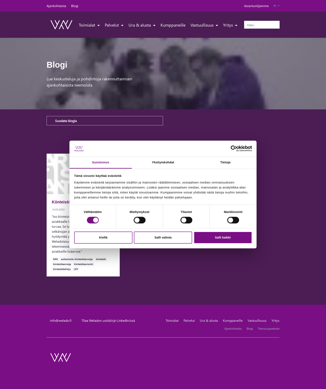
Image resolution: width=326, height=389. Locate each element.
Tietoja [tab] (225, 162)
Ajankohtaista (56, 6)
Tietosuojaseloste (268, 328)
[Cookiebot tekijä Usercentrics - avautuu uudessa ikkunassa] (234, 149)
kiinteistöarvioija (62, 264)
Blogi (74, 6)
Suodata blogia (66, 121)
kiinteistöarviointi (83, 264)
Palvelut (112, 25)
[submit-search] (276, 25)
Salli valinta (163, 237)
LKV (76, 269)
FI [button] (275, 6)
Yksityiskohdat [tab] (163, 162)
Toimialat (87, 25)
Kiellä (103, 237)
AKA (55, 259)
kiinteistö (101, 259)
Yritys (228, 25)
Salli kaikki (223, 237)
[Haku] (262, 25)
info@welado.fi (61, 320)
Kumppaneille (173, 25)
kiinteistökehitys (62, 269)
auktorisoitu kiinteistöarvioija (77, 259)
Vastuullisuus (202, 25)
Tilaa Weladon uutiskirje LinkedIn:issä (108, 320)
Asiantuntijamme (256, 6)
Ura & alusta (140, 25)
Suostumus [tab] (100, 162)
